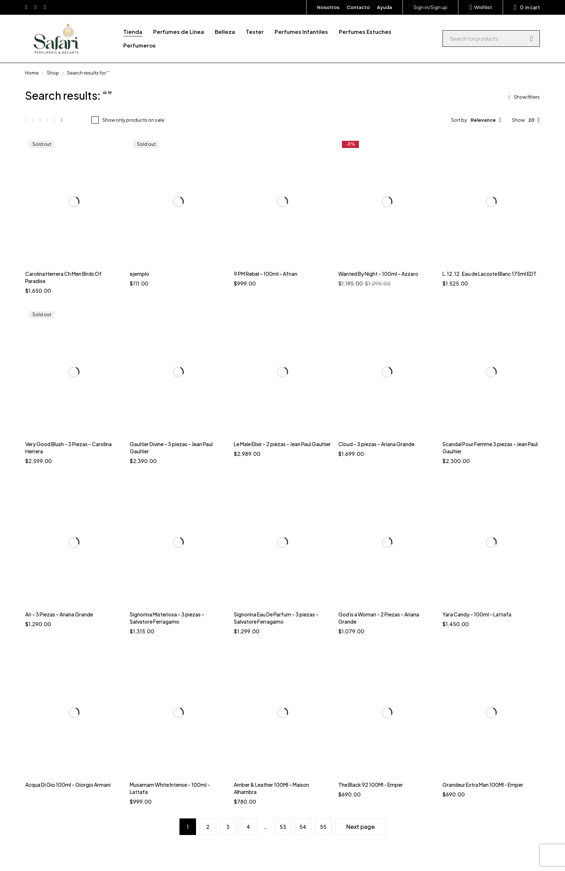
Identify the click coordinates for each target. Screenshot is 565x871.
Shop (53, 73)
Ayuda (384, 7)
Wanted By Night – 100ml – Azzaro (378, 273)
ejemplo (139, 273)
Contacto (358, 7)
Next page (360, 826)
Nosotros (328, 7)
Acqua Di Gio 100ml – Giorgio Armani (68, 784)
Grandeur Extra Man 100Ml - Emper (482, 784)
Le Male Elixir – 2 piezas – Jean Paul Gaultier (282, 444)
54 (302, 826)
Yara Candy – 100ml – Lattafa (476, 614)
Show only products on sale (133, 120)
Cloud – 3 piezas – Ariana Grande (376, 444)
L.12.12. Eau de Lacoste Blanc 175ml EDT (489, 273)
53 (283, 826)
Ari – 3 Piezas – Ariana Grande (59, 614)
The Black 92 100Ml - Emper (370, 784)
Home (32, 73)
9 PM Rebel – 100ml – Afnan (265, 273)
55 (323, 826)
